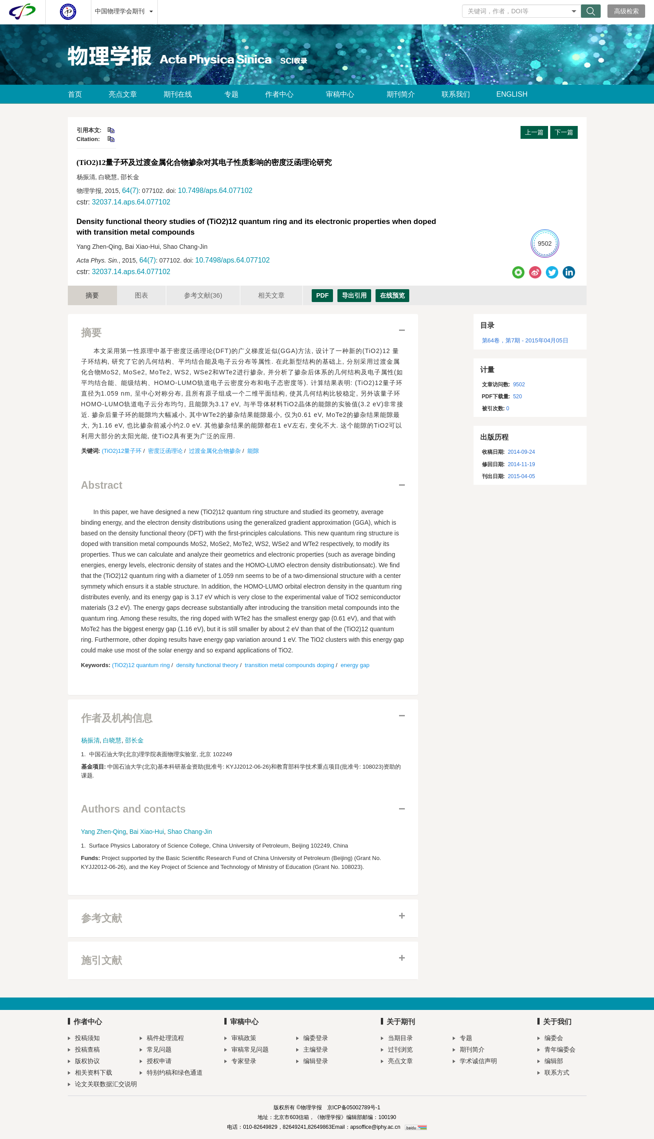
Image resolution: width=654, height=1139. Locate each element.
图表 (141, 295)
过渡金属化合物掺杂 (215, 451)
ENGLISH (512, 94)
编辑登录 (312, 1062)
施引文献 (101, 960)
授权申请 (156, 1062)
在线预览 (392, 295)
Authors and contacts (133, 809)
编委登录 (312, 1039)
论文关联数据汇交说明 (102, 1085)
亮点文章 (123, 94)
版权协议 (84, 1062)
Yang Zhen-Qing (103, 831)
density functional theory (207, 665)
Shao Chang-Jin (190, 831)
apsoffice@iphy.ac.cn (375, 1127)
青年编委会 (556, 1050)
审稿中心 (343, 94)
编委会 (550, 1039)
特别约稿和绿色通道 (171, 1073)
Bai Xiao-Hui (146, 831)
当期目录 (397, 1039)
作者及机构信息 (117, 718)
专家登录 (240, 1062)
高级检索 (626, 11)
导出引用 (354, 295)
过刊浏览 (397, 1050)
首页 (75, 94)
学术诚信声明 (475, 1062)
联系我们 (456, 94)
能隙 (253, 451)
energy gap (355, 665)
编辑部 (550, 1062)
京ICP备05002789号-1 (353, 1107)
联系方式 (553, 1073)
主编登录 (312, 1050)
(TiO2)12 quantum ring (141, 665)
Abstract (101, 485)
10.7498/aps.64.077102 (215, 190)
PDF (322, 295)
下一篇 (564, 132)
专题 (231, 94)
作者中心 (282, 94)
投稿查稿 (84, 1050)
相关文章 (271, 295)
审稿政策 (240, 1039)
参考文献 (203, 295)
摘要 (92, 295)
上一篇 (534, 132)
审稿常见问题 (246, 1050)
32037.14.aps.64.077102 (131, 202)
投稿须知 (84, 1039)
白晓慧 (112, 740)
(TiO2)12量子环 (121, 451)
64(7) (130, 190)
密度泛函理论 (165, 451)
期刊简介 (401, 94)
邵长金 (134, 740)
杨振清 (90, 740)
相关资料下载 (90, 1073)
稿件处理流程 (162, 1039)
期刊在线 (181, 94)
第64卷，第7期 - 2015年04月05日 (525, 340)
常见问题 (156, 1050)
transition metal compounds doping (289, 665)
